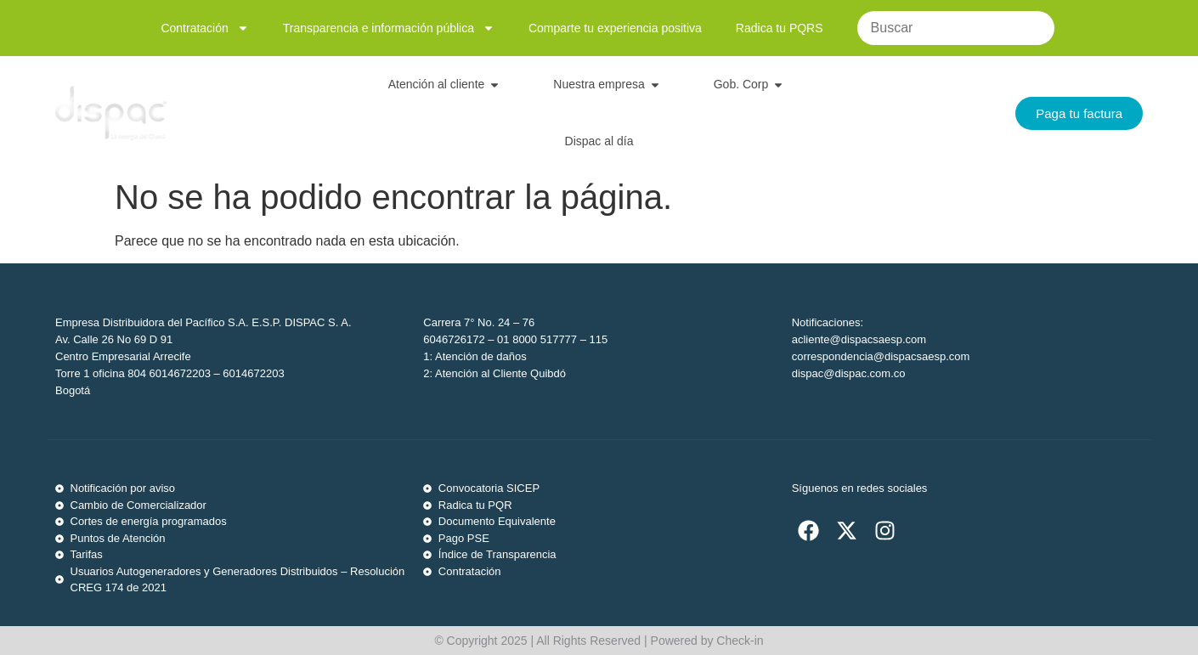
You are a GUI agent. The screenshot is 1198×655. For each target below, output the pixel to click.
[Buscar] (955, 28)
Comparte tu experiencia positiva (615, 28)
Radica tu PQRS (779, 28)
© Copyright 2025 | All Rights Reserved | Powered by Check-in (598, 640)
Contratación (204, 28)
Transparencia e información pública (388, 28)
